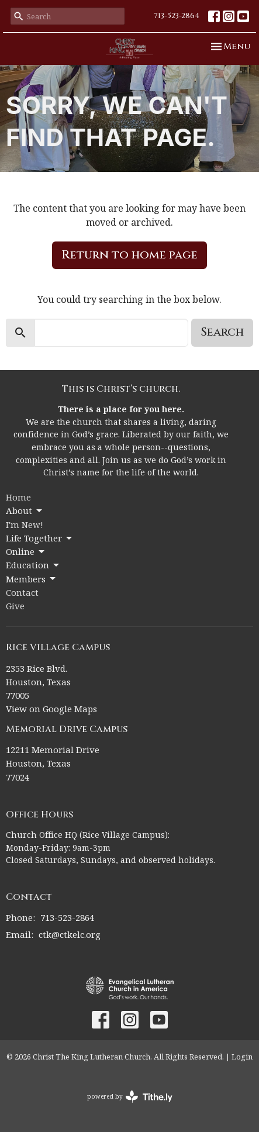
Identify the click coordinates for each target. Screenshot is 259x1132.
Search (222, 332)
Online (26, 552)
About (25, 511)
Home (18, 497)
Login (242, 1056)
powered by (129, 1096)
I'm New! (24, 524)
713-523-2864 (176, 16)
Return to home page (129, 255)
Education (33, 565)
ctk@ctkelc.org (70, 934)
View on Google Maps (51, 709)
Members (31, 579)
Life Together (40, 538)
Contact (22, 592)
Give (15, 606)
